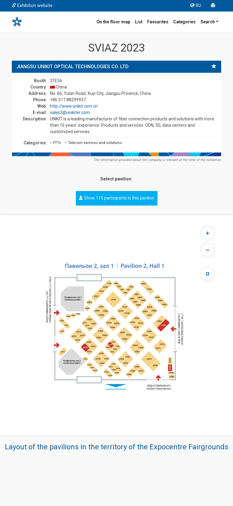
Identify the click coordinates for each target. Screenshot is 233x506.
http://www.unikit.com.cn (74, 106)
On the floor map (113, 22)
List (138, 22)
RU (195, 5)
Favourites (157, 22)
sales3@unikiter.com (70, 112)
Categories (184, 22)
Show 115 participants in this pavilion (116, 198)
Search (208, 22)
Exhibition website (32, 5)
